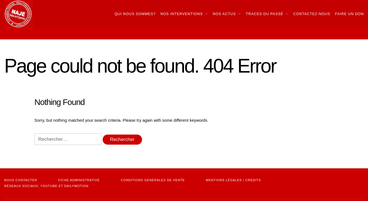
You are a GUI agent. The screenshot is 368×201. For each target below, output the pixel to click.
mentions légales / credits (233, 180)
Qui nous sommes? (135, 14)
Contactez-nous (311, 14)
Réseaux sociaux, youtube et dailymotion (46, 186)
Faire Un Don (349, 14)
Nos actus (224, 14)
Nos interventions (181, 14)
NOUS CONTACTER (20, 180)
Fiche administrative (79, 180)
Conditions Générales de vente (153, 180)
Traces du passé (264, 14)
